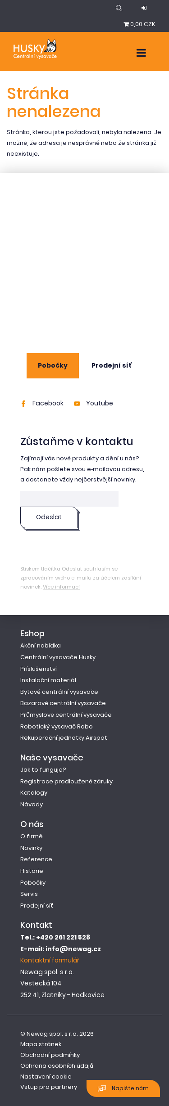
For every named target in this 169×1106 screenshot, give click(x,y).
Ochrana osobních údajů (56, 1065)
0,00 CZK (139, 24)
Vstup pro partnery (48, 1087)
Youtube (93, 403)
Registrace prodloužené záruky (66, 781)
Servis (29, 894)
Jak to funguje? (43, 769)
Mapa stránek (40, 1044)
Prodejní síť (111, 365)
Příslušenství (38, 669)
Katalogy (33, 792)
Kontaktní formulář (49, 960)
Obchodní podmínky (50, 1055)
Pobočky (53, 365)
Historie (31, 871)
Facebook (42, 403)
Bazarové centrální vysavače (63, 703)
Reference (36, 859)
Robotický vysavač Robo (56, 726)
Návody (31, 804)
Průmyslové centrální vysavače (66, 714)
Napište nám (123, 1088)
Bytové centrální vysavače (59, 692)
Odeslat (49, 517)
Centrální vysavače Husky (58, 657)
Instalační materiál (48, 680)
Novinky (31, 848)
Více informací (61, 586)
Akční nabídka (40, 645)
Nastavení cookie (46, 1076)
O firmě (31, 836)
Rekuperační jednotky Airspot (63, 737)
